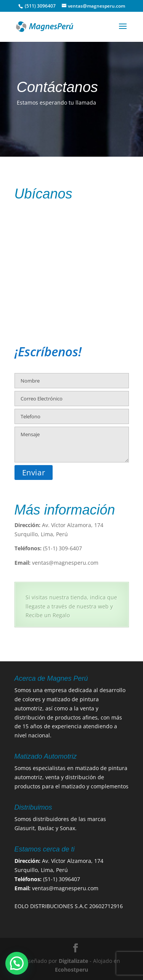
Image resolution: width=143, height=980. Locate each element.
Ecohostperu (71, 969)
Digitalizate (73, 960)
